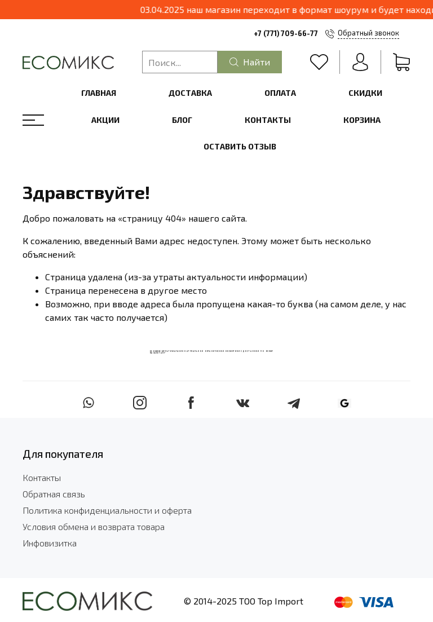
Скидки (365, 93)
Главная (98, 93)
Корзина (362, 120)
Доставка (190, 93)
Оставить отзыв (240, 146)
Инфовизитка (50, 542)
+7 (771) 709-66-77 (286, 33)
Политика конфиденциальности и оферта (107, 510)
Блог (182, 120)
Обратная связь (54, 493)
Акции (105, 120)
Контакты (268, 120)
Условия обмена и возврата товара (94, 526)
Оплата (280, 93)
